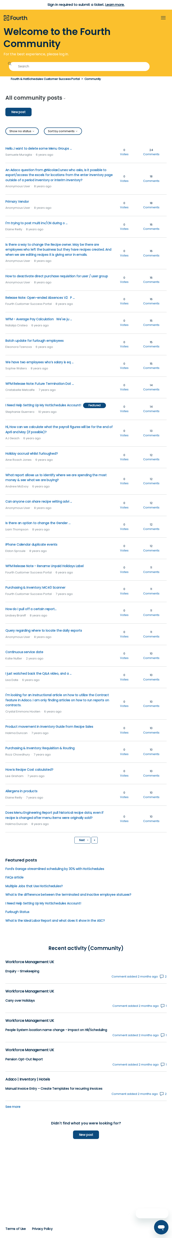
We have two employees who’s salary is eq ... (39, 362)
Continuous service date (24, 652)
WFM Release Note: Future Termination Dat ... (39, 383)
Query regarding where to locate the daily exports (43, 630)
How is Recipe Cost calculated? (29, 769)
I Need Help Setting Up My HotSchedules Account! (43, 405)
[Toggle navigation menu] (163, 18)
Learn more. (114, 4)
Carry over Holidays (20, 1001)
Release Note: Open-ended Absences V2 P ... (40, 297)
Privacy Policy (42, 1229)
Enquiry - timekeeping (22, 971)
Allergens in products (21, 791)
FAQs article (14, 877)
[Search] (79, 66)
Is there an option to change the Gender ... (37, 523)
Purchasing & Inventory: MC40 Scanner (35, 587)
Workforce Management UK (29, 962)
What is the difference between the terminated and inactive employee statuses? (68, 894)
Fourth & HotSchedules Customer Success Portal (45, 79)
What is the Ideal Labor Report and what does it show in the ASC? (55, 920)
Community (92, 79)
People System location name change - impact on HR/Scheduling (56, 1030)
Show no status (22, 131)
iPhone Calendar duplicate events (31, 544)
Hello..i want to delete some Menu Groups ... (38, 148)
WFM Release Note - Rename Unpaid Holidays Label (44, 566)
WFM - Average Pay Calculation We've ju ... (38, 319)
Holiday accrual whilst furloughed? (31, 453)
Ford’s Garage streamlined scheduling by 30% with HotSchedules (54, 869)
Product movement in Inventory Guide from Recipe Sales (49, 726)
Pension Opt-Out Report (24, 1059)
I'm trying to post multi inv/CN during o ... (36, 223)
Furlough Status (17, 912)
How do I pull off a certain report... (30, 609)
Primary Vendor (17, 201)
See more (12, 1107)
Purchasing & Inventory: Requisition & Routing (40, 748)
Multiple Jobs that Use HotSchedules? (33, 886)
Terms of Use (15, 1229)
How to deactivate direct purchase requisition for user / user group (56, 276)
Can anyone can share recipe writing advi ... (38, 501)
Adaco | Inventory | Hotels (27, 1079)
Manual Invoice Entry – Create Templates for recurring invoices (53, 1089)
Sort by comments (63, 131)
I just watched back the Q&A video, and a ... (38, 673)
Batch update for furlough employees (34, 340)
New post (18, 112)
